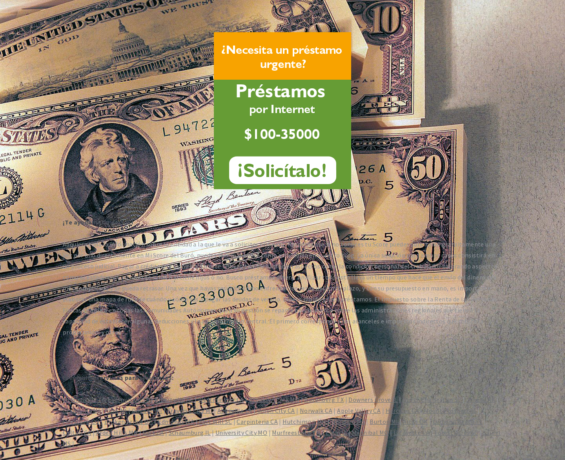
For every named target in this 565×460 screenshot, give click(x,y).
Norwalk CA (316, 410)
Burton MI (384, 421)
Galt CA (153, 432)
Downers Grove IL (372, 399)
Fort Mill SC (215, 421)
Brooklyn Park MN (274, 399)
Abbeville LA (234, 410)
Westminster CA (221, 399)
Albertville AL (174, 399)
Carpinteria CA (257, 421)
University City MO (241, 432)
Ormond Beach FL (458, 421)
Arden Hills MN (117, 432)
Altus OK (415, 421)
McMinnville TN (85, 399)
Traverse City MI (189, 410)
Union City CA (276, 410)
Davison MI (147, 410)
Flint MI (116, 410)
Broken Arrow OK (128, 421)
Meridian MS (348, 421)
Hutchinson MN (304, 421)
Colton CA (77, 432)
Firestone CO (81, 421)
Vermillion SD (130, 399)
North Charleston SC (432, 399)
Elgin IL (336, 432)
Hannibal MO (370, 432)
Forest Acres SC (456, 432)
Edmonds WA (176, 421)
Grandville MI (81, 410)
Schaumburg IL (190, 432)
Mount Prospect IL (450, 410)
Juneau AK (481, 399)
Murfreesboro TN (296, 432)
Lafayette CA (412, 432)
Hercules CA (402, 410)
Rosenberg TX (324, 399)
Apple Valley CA (359, 410)
